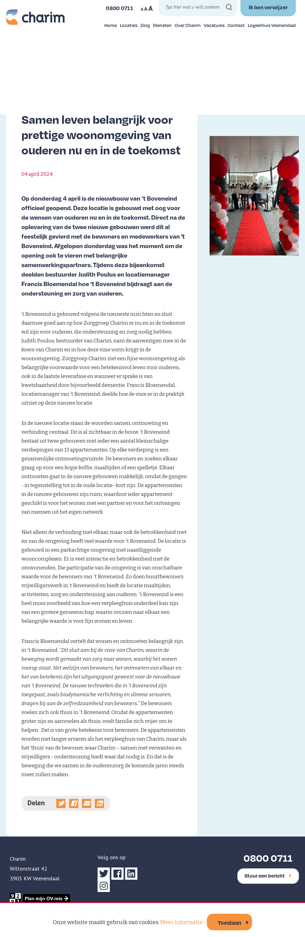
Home (110, 25)
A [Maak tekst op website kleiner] (142, 9)
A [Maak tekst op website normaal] (145, 9)
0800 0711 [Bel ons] (119, 8)
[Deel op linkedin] (99, 803)
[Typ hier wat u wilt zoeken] (199, 8)
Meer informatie (181, 922)
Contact (236, 25)
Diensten (162, 25)
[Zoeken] (229, 7)
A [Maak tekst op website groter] (150, 8)
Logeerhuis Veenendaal (272, 25)
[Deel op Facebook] (73, 803)
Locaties (128, 25)
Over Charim (188, 25)
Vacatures (214, 25)
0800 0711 (268, 858)
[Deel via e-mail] (86, 803)
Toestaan (229, 922)
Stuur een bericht (268, 875)
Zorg (145, 25)
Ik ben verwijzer (268, 7)
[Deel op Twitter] (60, 803)
